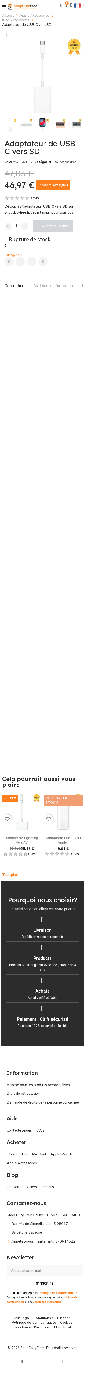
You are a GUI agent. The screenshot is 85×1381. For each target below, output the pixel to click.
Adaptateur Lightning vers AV (22, 840)
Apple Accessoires (34, 15)
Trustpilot (10, 874)
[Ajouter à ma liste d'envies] (5, 35)
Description (14, 285)
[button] (61, 5)
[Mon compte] (71, 5)
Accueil (8, 15)
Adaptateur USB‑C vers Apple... (63, 840)
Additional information (53, 285)
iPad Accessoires (15, 20)
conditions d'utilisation (47, 1302)
